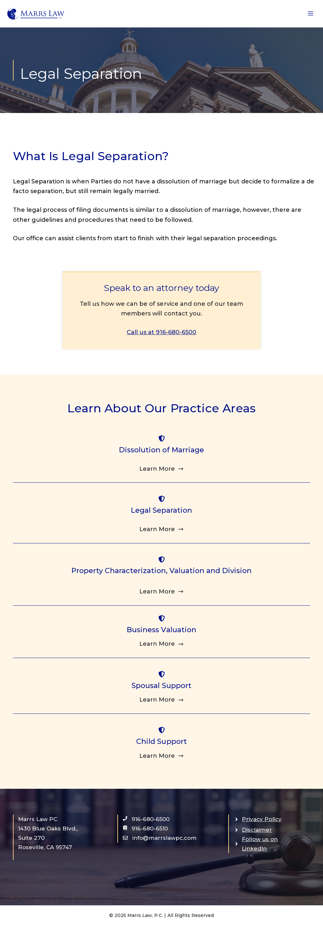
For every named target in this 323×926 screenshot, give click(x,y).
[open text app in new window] (145, 828)
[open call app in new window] (146, 819)
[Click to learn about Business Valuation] (161, 644)
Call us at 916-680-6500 (161, 332)
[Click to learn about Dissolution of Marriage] (161, 469)
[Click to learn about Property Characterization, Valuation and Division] (161, 591)
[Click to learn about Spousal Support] (161, 700)
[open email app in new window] (160, 838)
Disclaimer (257, 830)
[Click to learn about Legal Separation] (161, 529)
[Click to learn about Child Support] (161, 756)
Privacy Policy (262, 819)
